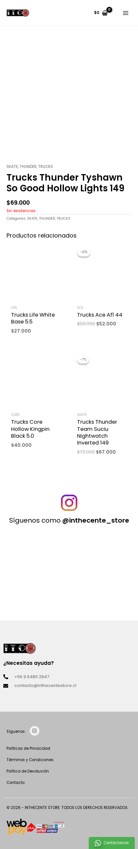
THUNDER (28, 166)
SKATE (12, 166)
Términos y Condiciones (30, 759)
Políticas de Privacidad (28, 748)
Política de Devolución (28, 771)
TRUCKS (45, 166)
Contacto (15, 782)
